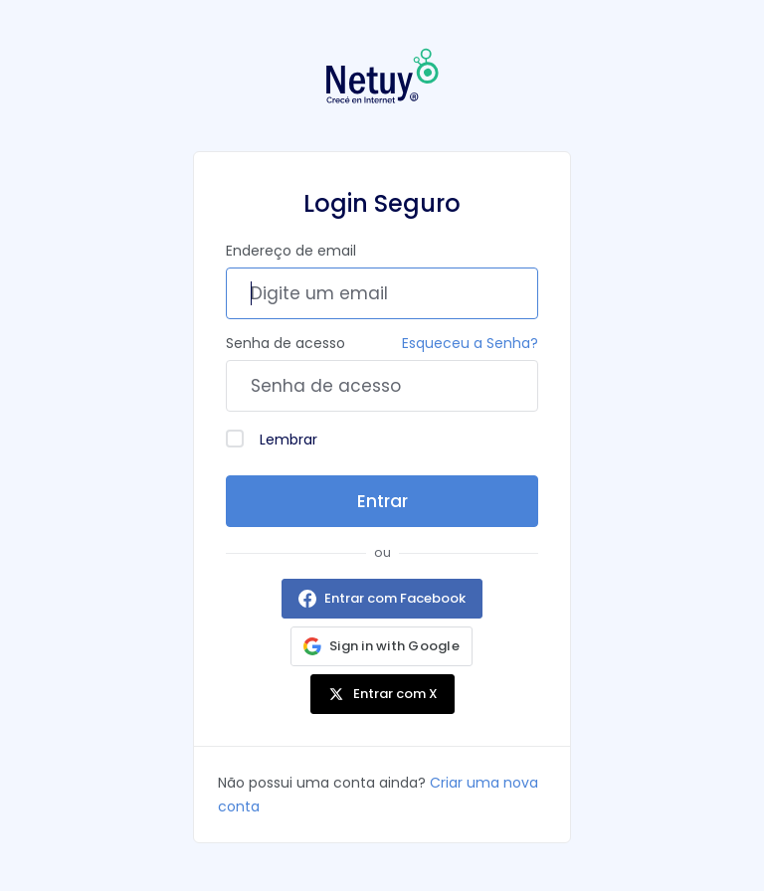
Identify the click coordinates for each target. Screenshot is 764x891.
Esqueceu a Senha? (470, 343)
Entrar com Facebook (395, 598)
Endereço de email (291, 251)
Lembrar (271, 439)
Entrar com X (395, 693)
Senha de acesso (285, 343)
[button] (381, 646)
